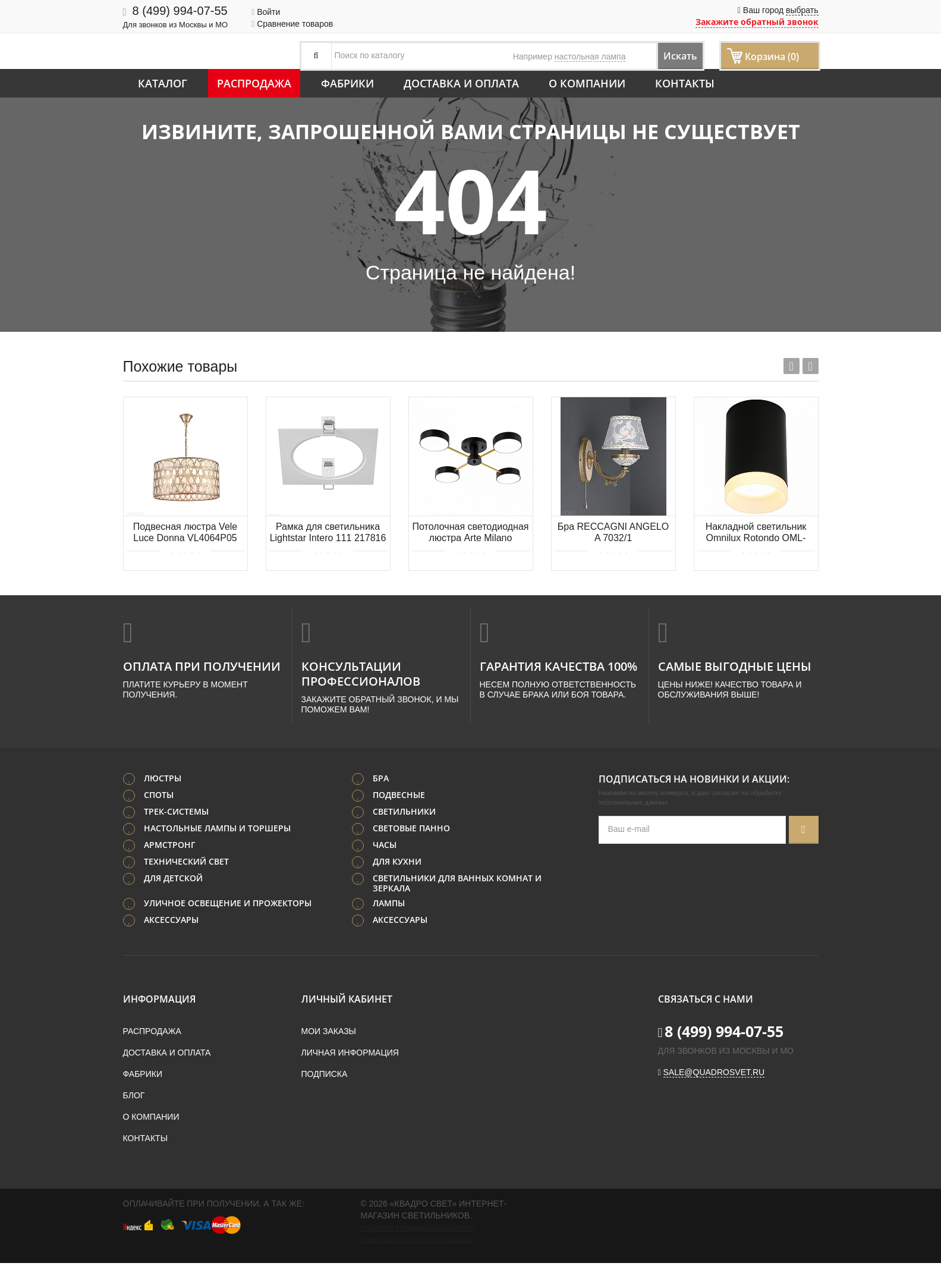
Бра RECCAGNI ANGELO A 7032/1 (613, 532)
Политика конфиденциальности (418, 1230)
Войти (265, 12)
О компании (587, 83)
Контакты (685, 83)
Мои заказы (328, 1034)
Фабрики (347, 83)
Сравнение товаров (292, 24)
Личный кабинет (346, 1002)
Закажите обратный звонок (757, 21)
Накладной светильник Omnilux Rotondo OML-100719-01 (756, 533)
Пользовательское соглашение (417, 1242)
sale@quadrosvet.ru (714, 1075)
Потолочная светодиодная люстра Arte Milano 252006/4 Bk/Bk (471, 533)
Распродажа (254, 83)
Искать (670, 56)
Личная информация (350, 1055)
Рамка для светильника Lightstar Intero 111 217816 (328, 532)
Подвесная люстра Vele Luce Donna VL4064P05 (185, 532)
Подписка (324, 1077)
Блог (134, 1098)
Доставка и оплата (461, 83)
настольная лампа (590, 56)
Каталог (162, 83)
